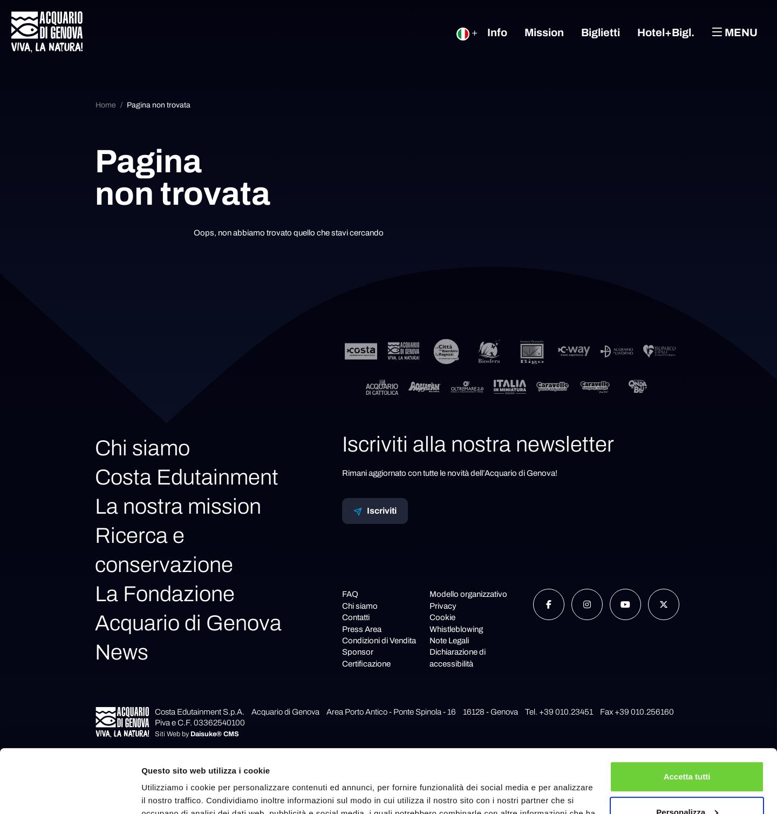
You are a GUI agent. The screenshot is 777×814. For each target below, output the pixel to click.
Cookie (442, 617)
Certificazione (366, 664)
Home (106, 105)
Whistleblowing (456, 629)
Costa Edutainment (186, 477)
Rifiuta (687, 784)
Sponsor (357, 652)
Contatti (356, 617)
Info (497, 32)
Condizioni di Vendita (379, 640)
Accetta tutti (687, 713)
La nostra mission (178, 506)
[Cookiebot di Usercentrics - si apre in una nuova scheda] (70, 793)
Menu (735, 32)
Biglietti (600, 32)
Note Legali (449, 640)
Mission (544, 32)
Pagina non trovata (158, 105)
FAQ (350, 594)
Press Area (361, 629)
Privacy (443, 606)
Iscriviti (375, 511)
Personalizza (687, 748)
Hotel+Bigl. (665, 32)
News (121, 652)
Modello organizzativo (468, 594)
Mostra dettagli (170, 792)
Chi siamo (142, 448)
